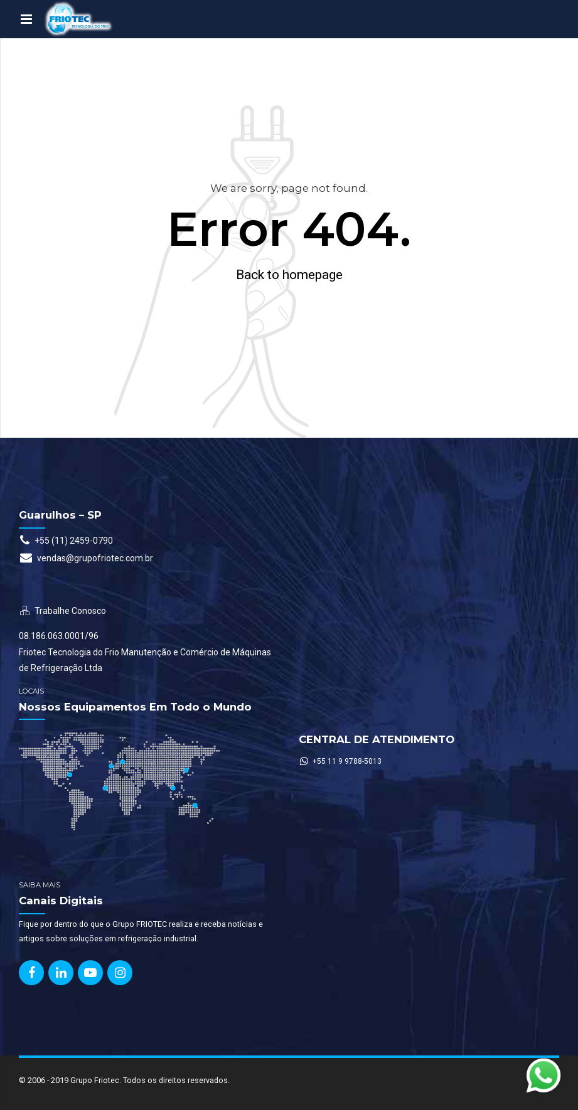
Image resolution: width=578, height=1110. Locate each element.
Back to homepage (289, 274)
